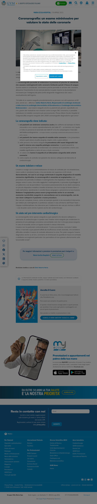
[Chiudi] (76, 53)
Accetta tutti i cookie (56, 76)
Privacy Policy (71, 63)
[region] (49, 65)
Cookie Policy (62, 63)
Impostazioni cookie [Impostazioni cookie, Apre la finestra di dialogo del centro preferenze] (41, 76)
